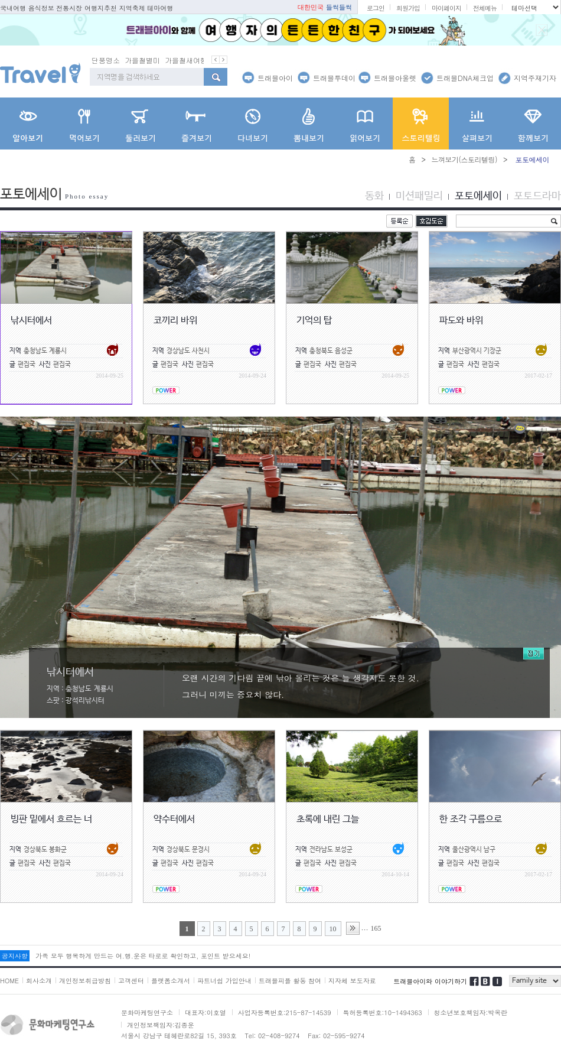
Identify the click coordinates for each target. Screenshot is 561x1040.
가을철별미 (142, 60)
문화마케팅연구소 (147, 1012)
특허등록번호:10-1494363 (382, 1012)
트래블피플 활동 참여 (290, 980)
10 (333, 929)
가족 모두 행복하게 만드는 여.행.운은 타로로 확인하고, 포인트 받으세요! (142, 955)
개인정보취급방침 (85, 980)
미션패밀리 (419, 196)
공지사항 (15, 955)
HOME (9, 980)
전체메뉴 (485, 8)
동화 (374, 196)
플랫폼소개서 (170, 980)
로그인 (375, 8)
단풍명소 (106, 60)
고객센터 (131, 980)
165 (376, 928)
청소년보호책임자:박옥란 (471, 1012)
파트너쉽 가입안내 (224, 980)
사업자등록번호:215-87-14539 (284, 1012)
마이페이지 (446, 8)
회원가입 (408, 8)
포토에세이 (478, 196)
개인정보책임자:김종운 (160, 1024)
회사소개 (39, 980)
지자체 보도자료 (352, 980)
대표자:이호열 (205, 1012)
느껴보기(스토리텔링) (464, 159)
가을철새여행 (186, 60)
